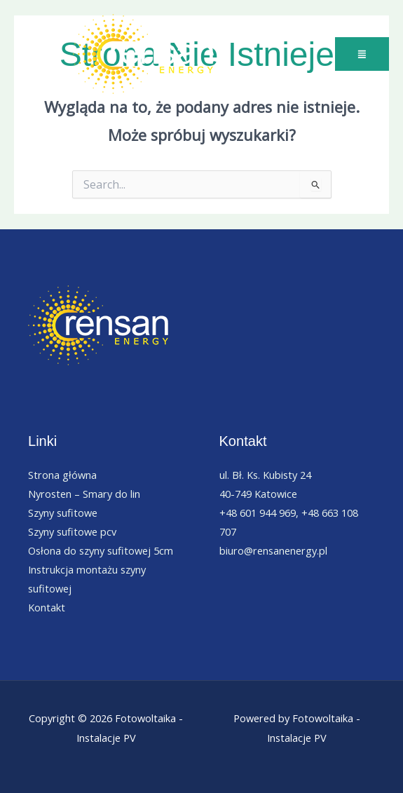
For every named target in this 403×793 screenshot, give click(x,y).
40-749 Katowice (258, 494)
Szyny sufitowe (62, 513)
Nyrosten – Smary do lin (84, 494)
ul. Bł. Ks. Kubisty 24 (265, 475)
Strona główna (62, 475)
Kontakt (46, 607)
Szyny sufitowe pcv (72, 531)
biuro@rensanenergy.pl (273, 550)
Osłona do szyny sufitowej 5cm (100, 550)
